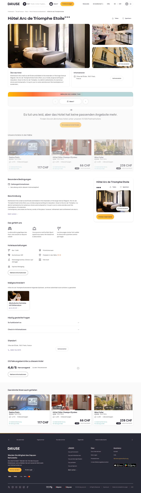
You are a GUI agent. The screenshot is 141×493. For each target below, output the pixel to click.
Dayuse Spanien (72, 466)
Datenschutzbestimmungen (120, 487)
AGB (132, 487)
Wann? (70, 101)
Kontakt (116, 451)
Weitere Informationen (18, 273)
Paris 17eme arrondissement (38, 11)
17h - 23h (13, 407)
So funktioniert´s (98, 4)
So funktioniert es (43, 322)
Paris (26, 11)
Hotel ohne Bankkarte (101, 440)
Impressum (106, 487)
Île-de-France (19, 11)
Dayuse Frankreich (73, 452)
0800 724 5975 (14, 350)
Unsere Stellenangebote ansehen (100, 462)
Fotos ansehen (123, 64)
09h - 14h (108, 407)
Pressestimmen (95, 458)
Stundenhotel (20, 440)
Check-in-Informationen (43, 329)
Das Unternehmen (96, 451)
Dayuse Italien (72, 462)
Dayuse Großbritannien (74, 455)
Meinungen (94, 455)
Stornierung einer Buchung (121, 458)
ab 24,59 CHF (14, 308)
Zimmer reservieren (105, 217)
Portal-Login (28, 470)
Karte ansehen (117, 78)
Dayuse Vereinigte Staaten (75, 459)
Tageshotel (80, 440)
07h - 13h (98, 407)
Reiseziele (86, 4)
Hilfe (108, 4)
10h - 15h (118, 407)
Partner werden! (14, 470)
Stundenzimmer (60, 440)
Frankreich (11, 11)
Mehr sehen (13, 214)
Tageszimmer (40, 440)
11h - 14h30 (57, 407)
